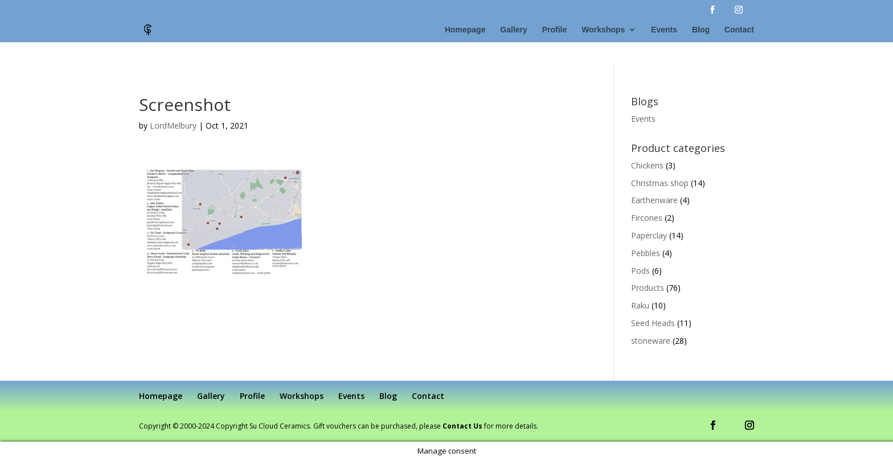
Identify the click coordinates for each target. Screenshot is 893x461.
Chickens (647, 165)
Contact (739, 30)
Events (664, 30)
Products (647, 287)
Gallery (513, 30)
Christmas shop (660, 183)
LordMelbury (173, 125)
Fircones (646, 217)
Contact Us (462, 426)
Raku (640, 305)
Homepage (465, 30)
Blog (701, 30)
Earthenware (654, 200)
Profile (554, 30)
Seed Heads (653, 323)
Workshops (603, 30)
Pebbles (645, 253)
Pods (640, 270)
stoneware (650, 340)
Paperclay (649, 235)
